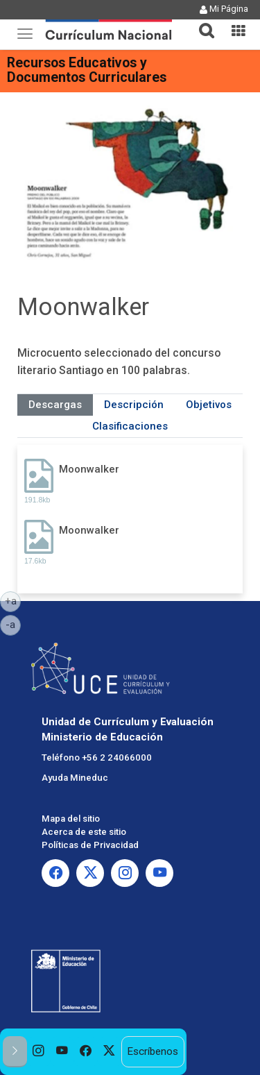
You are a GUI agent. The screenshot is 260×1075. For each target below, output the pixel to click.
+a (13, 600)
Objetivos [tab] (209, 404)
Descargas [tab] (55, 404)
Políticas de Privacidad (90, 845)
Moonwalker (89, 469)
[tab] (201, 22)
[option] (39, 1051)
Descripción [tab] (134, 404)
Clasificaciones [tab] (130, 426)
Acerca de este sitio (84, 832)
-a (13, 624)
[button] (201, 22)
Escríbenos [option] (152, 1051)
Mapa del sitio (71, 818)
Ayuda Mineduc (75, 777)
